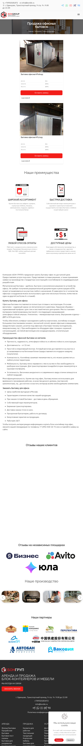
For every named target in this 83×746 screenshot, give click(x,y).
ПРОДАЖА (38, 31)
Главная (30, 31)
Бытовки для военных (28, 696)
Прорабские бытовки (7, 669)
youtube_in (70, 5)
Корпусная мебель (27, 676)
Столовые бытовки (6, 694)
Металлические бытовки (29, 709)
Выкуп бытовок (50, 700)
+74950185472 (10, 3)
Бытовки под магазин (28, 719)
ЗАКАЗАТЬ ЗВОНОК (12, 626)
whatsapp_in (66, 5)
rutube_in (74, 5)
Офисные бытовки (49, 31)
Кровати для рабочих (28, 666)
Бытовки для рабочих (28, 724)
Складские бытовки (6, 689)
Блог (67, 665)
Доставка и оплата (49, 666)
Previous (2, 534)
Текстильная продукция (28, 671)
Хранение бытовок (48, 691)
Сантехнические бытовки (9, 684)
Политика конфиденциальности (41, 649)
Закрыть (70, 740)
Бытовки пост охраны (8, 674)
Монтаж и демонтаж (48, 686)
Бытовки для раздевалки (7, 679)
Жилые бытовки (9, 665)
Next (80, 534)
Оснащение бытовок (49, 676)
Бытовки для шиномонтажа (29, 681)
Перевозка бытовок (48, 671)
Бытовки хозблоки (27, 729)
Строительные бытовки (8, 699)
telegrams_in (62, 5)
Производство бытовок (50, 681)
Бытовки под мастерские (28, 737)
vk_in (78, 5)
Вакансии (69, 675)
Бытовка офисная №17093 (54, 74)
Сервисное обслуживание (50, 696)
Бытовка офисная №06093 (16, 70)
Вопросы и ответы (73, 668)
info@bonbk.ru (27, 3)
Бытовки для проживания (28, 701)
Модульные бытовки (28, 714)
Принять (59, 740)
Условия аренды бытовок (72, 671)
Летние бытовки (30, 706)
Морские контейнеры (7, 704)
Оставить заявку (22, 88)
